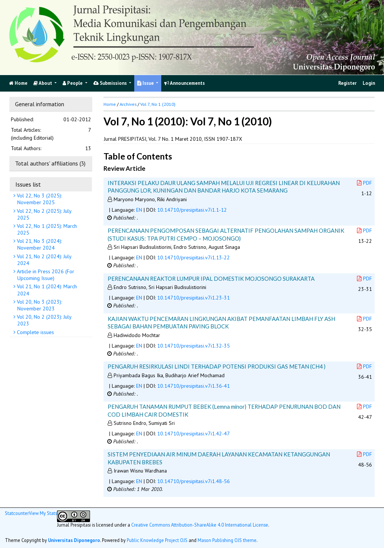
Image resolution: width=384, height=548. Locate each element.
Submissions (110, 83)
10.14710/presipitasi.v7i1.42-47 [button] (193, 433)
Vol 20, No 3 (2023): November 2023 (38, 305)
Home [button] (110, 104)
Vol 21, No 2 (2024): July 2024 (43, 259)
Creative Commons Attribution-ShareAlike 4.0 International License (199, 525)
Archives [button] (128, 104)
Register (347, 83)
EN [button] (139, 209)
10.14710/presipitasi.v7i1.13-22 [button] (193, 257)
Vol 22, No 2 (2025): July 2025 (43, 214)
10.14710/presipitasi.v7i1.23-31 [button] (193, 297)
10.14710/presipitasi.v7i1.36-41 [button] (193, 385)
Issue (146, 83)
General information (39, 104)
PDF (364, 182)
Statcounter (17, 513)
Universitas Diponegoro (74, 540)
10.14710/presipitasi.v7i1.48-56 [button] (193, 481)
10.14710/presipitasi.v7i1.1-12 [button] (192, 209)
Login (369, 83)
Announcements (184, 83)
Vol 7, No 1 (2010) (158, 104)
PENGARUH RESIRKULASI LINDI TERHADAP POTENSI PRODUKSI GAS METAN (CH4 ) (217, 366)
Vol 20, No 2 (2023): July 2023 (43, 320)
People (73, 83)
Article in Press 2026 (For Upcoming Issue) (44, 275)
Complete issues (34, 332)
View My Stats (43, 513)
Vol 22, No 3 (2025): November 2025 (38, 199)
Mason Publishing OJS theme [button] (227, 540)
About (43, 83)
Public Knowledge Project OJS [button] (157, 540)
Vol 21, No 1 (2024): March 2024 (46, 290)
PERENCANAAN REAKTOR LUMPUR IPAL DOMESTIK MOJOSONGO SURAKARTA (211, 278)
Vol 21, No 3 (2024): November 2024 (38, 244)
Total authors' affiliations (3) (50, 163)
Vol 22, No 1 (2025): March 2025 (46, 229)
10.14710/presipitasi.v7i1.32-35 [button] (193, 345)
